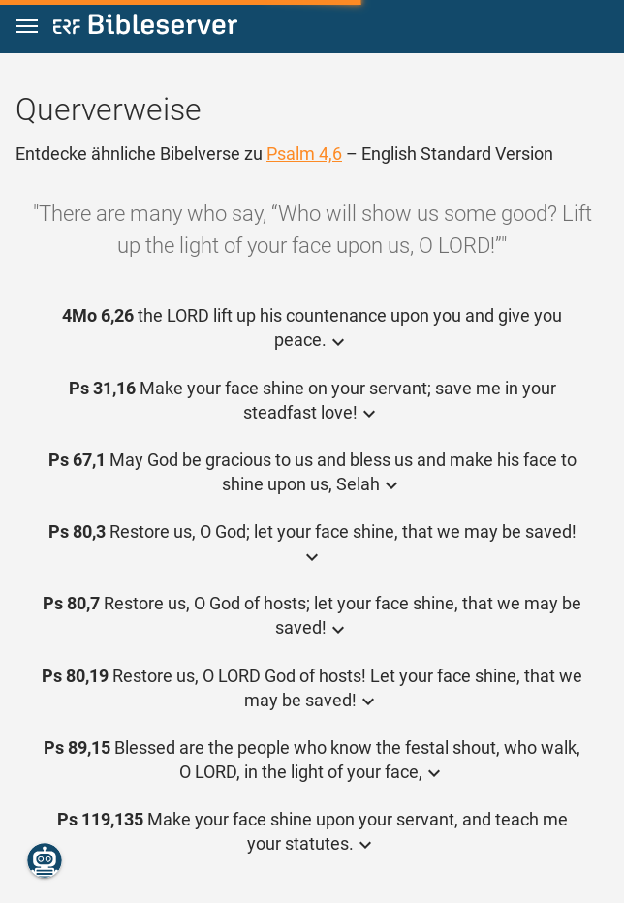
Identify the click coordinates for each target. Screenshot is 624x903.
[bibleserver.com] (145, 27)
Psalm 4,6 (304, 153)
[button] (27, 26)
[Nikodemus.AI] (44, 860)
